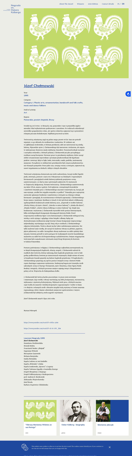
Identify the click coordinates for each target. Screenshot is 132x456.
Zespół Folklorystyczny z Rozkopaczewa (38, 374)
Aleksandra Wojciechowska (34, 380)
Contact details (111, 4)
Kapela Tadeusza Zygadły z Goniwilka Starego (41, 369)
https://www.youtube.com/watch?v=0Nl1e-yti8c (41, 323)
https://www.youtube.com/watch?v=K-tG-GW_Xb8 (42, 329)
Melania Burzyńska (31, 356)
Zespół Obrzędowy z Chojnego (35, 372)
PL (122, 4)
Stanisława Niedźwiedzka (33, 343)
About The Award (70, 4)
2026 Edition (96, 4)
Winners (84, 4)
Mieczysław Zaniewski (32, 354)
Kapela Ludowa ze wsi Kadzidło (35, 361)
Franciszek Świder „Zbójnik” (34, 348)
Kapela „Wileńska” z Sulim (33, 364)
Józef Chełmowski (31, 341)
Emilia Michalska (30, 359)
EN (127, 4)
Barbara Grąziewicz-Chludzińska (36, 385)
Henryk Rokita (29, 346)
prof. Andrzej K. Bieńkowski (34, 377)
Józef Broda (28, 382)
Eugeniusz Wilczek (31, 351)
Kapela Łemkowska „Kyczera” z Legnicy (38, 367)
